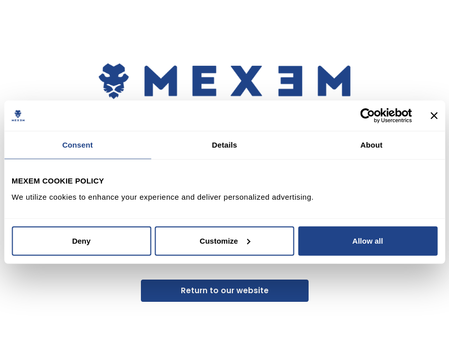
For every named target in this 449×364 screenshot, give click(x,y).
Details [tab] (224, 145)
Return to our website (225, 290)
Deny (81, 240)
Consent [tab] (77, 145)
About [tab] (372, 145)
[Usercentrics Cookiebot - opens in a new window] (367, 115)
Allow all (368, 240)
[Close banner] (433, 115)
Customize (224, 240)
